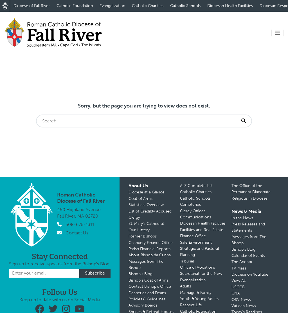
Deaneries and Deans (147, 293)
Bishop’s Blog (140, 273)
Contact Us (77, 233)
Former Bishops (143, 236)
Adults (185, 286)
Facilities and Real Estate (201, 229)
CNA (235, 293)
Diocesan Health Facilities (230, 5)
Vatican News (243, 305)
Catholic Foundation (75, 5)
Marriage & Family (196, 292)
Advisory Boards (143, 305)
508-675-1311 (80, 224)
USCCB (238, 287)
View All (238, 280)
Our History (139, 230)
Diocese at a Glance (147, 192)
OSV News (241, 299)
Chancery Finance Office (151, 242)
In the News (242, 218)
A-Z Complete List (196, 185)
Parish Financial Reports (149, 248)
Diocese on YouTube (249, 274)
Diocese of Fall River (32, 5)
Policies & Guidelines (147, 299)
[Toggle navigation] (277, 33)
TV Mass (238, 268)
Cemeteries (190, 204)
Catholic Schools (185, 5)
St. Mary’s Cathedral (146, 223)
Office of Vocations (197, 267)
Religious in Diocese (249, 198)
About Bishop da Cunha (150, 255)
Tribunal (187, 261)
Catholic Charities (147, 5)
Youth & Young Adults (199, 298)
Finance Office (193, 236)
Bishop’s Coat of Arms (148, 280)
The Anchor (242, 261)
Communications (195, 217)
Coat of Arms (140, 198)
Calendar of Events (248, 255)
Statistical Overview (146, 204)
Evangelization (112, 5)
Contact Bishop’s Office (150, 286)
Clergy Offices (192, 211)
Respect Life (191, 305)
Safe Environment (196, 242)
